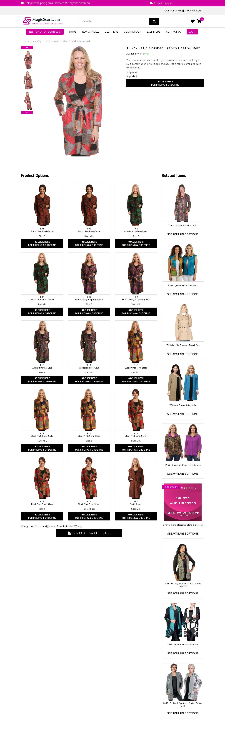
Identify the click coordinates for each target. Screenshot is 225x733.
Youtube (197, 729)
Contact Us (173, 31)
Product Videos (182, 697)
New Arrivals (90, 31)
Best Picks (111, 31)
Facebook (179, 729)
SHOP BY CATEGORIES (44, 31)
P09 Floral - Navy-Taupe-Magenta (89, 298)
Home (73, 31)
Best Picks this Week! (69, 526)
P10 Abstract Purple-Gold (42, 366)
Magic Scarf (53, 730)
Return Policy (136, 703)
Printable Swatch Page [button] (89, 533)
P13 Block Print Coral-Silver (136, 434)
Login (192, 31)
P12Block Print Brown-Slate (89, 434)
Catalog (37, 41)
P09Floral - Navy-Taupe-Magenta (136, 298)
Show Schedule (183, 703)
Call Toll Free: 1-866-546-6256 (182, 10)
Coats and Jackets (45, 526)
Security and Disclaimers (183, 715)
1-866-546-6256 (43, 708)
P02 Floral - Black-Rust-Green (136, 230)
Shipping (136, 715)
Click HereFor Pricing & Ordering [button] (165, 83)
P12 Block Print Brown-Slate (136, 366)
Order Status (136, 697)
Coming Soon (132, 31)
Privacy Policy (182, 709)
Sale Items (153, 31)
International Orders (136, 709)
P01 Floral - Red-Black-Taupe (42, 230)
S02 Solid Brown (136, 503)
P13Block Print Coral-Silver (42, 503)
